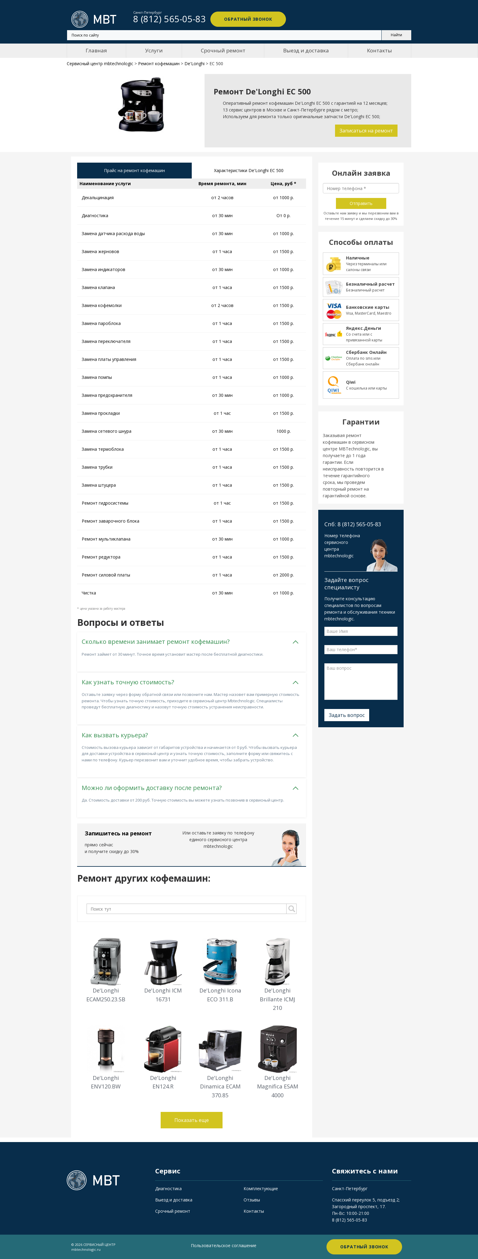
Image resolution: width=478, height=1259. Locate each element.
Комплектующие (261, 1188)
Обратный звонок (248, 19)
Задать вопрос (347, 715)
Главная (96, 50)
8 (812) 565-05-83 (349, 1220)
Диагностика (168, 1188)
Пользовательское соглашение (223, 1245)
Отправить (361, 203)
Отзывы (252, 1200)
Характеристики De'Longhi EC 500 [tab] (249, 170)
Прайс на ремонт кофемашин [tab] (134, 170)
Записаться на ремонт (366, 130)
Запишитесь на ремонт (118, 833)
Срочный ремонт (223, 50)
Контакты (379, 50)
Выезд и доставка (306, 50)
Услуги (154, 50)
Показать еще (191, 1120)
